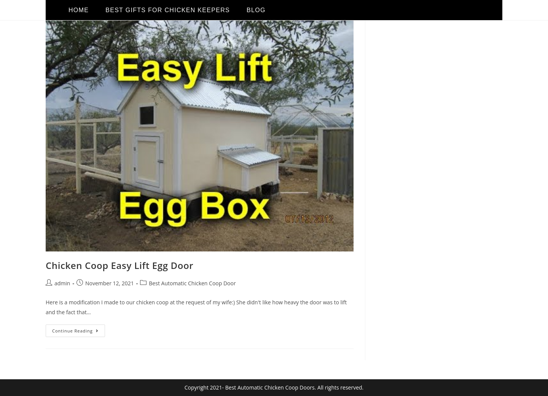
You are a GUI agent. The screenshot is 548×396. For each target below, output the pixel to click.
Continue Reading (78, 329)
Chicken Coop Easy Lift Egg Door (119, 265)
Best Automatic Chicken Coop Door (192, 283)
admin (62, 283)
